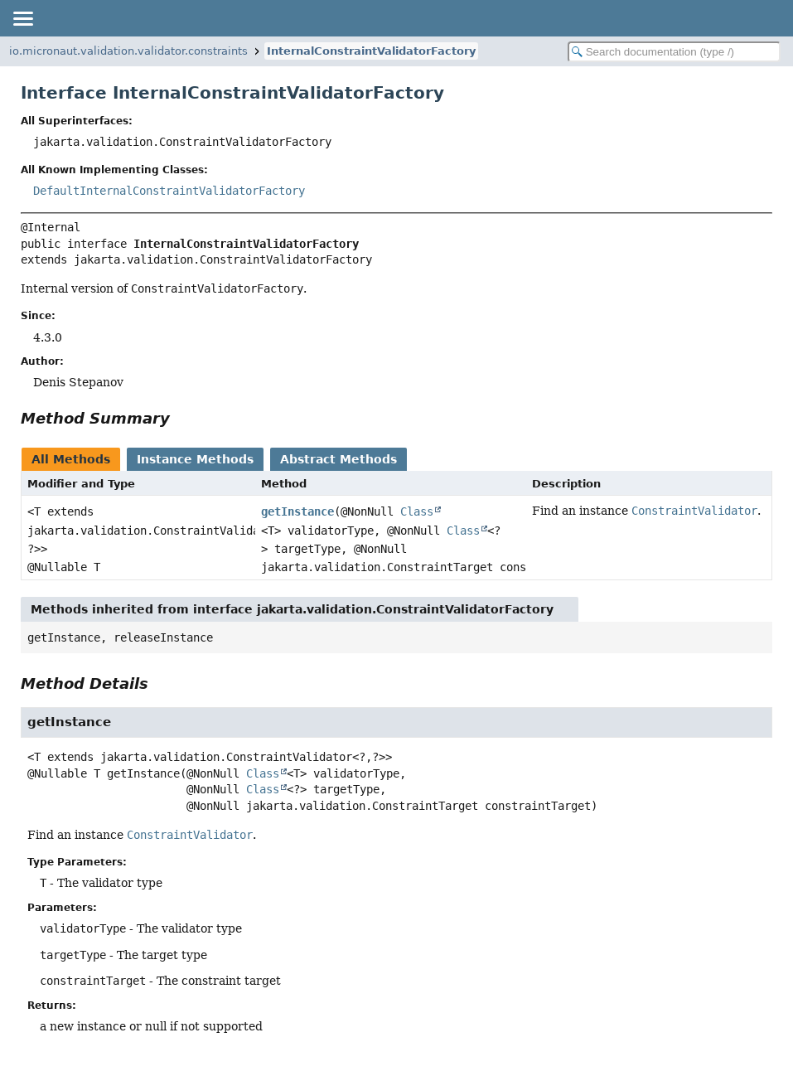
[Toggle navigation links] (22, 18)
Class (416, 511)
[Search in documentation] (674, 51)
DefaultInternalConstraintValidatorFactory (169, 190)
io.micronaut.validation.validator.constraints (128, 51)
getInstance (297, 511)
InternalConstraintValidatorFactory (371, 51)
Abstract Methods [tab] (338, 459)
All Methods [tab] (70, 459)
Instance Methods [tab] (195, 459)
